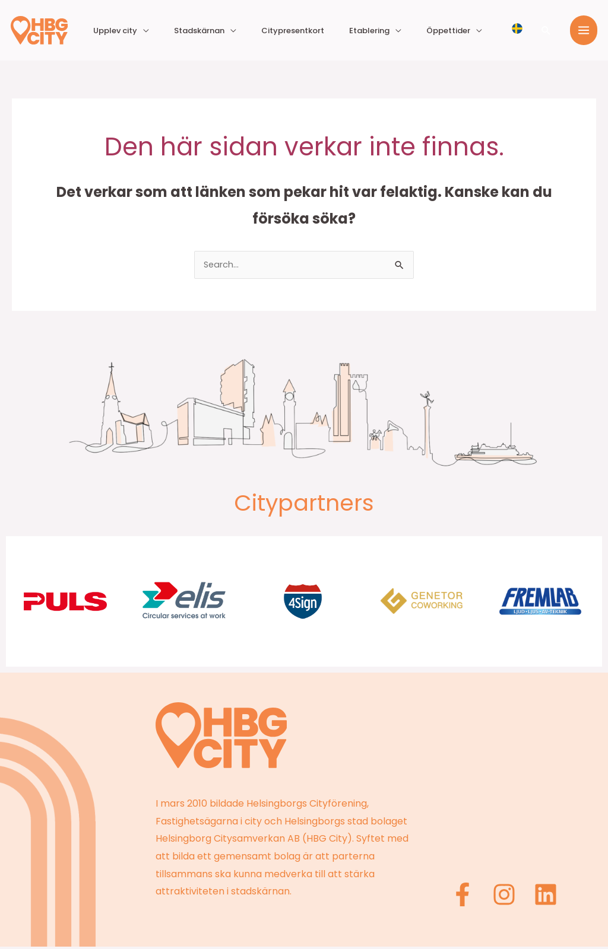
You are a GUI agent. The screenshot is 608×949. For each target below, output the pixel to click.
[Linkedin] (546, 897)
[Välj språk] (517, 28)
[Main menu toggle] (583, 30)
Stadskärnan (265, 30)
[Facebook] (468, 897)
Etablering (398, 30)
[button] (546, 30)
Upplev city (201, 30)
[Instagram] (507, 897)
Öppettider (458, 30)
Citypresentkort (340, 30)
